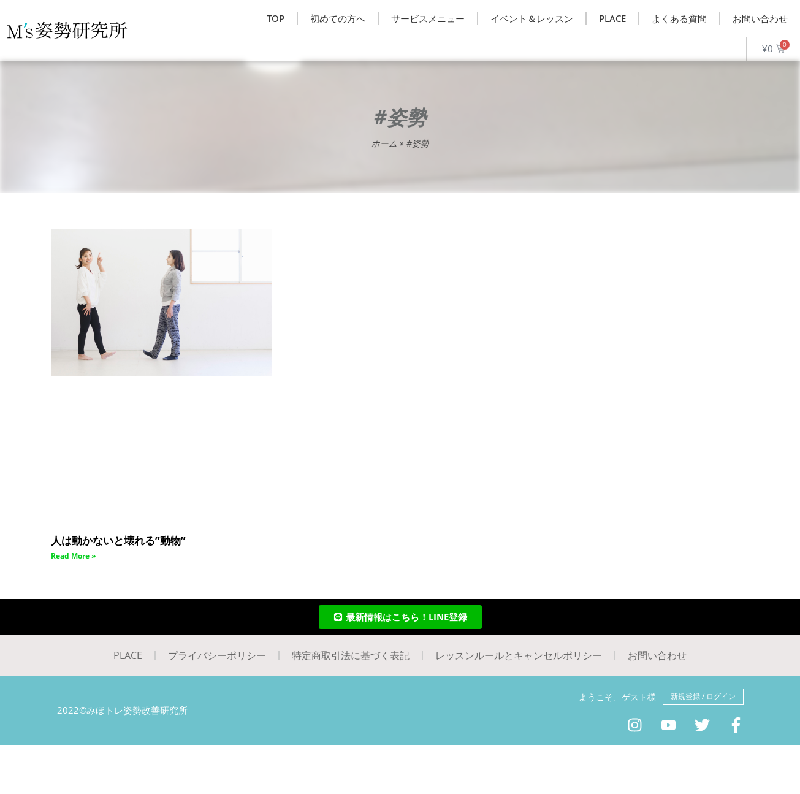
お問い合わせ (760, 18)
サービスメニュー (428, 18)
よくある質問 (679, 18)
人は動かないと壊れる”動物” (122, 540)
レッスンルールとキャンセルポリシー (518, 655)
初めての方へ (337, 18)
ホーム (384, 143)
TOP (275, 18)
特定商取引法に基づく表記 (351, 655)
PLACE (612, 18)
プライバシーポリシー (217, 655)
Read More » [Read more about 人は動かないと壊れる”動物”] (73, 556)
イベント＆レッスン (531, 18)
